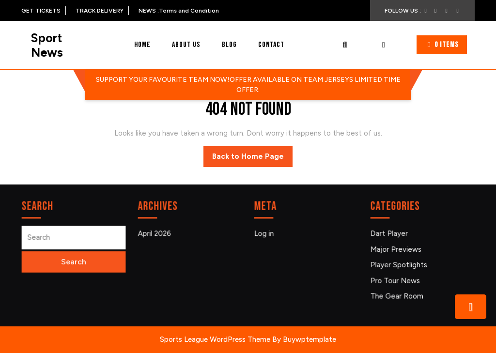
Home (142, 44)
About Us (186, 44)
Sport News (47, 45)
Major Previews (396, 249)
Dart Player (390, 234)
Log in (265, 234)
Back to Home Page (252, 159)
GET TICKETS (43, 10)
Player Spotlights (399, 264)
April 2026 (155, 234)
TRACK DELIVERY (102, 10)
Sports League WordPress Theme (215, 339)
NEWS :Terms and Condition (179, 10)
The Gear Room (397, 295)
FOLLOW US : (407, 10)
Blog (229, 44)
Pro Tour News (396, 280)
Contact (271, 44)
